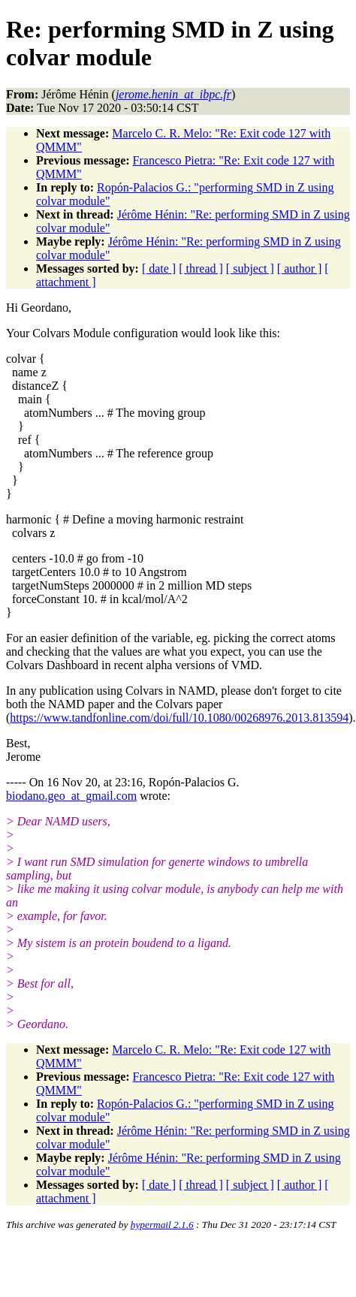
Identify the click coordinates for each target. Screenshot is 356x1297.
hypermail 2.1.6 (162, 1224)
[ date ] (159, 268)
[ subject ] (250, 268)
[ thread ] (201, 268)
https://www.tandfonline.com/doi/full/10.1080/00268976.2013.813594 (179, 717)
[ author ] (299, 268)
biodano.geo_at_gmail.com (71, 795)
